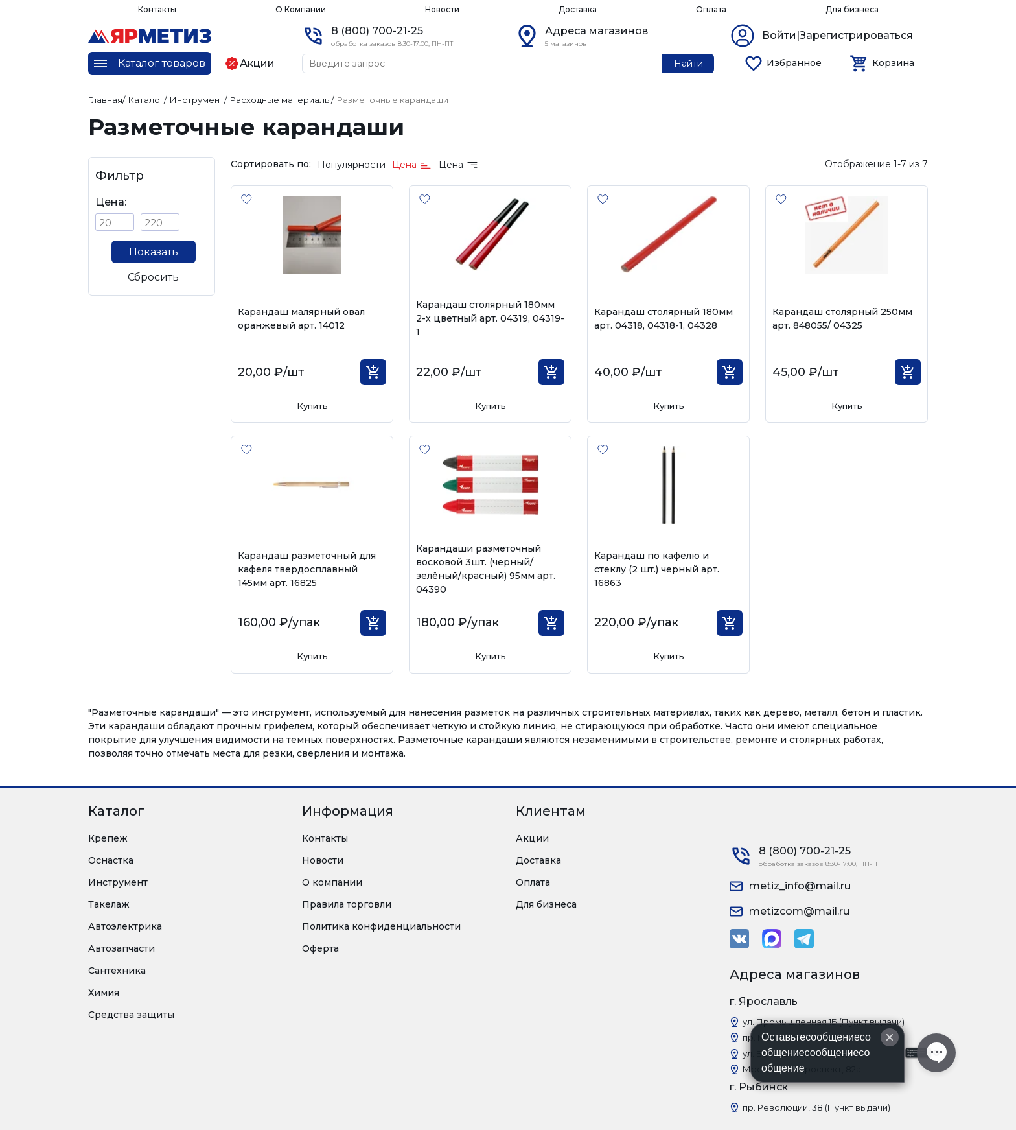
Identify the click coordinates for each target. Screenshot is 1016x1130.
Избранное (794, 63)
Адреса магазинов (596, 31)
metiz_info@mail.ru (800, 886)
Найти (688, 63)
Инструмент (118, 882)
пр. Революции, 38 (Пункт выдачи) (816, 1107)
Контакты (157, 9)
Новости (442, 9)
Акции (532, 838)
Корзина (893, 63)
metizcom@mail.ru (799, 911)
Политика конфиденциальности (381, 926)
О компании (332, 882)
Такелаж (109, 904)
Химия (103, 992)
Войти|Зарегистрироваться (837, 35)
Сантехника (117, 970)
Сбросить (153, 277)
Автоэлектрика (125, 926)
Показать (153, 252)
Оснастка (110, 860)
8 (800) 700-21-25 (377, 31)
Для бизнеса (852, 9)
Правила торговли (346, 904)
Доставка (578, 9)
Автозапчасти (121, 948)
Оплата (711, 9)
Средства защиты (131, 1014)
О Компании (300, 9)
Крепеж (108, 838)
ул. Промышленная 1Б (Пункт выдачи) (824, 1022)
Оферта (320, 948)
